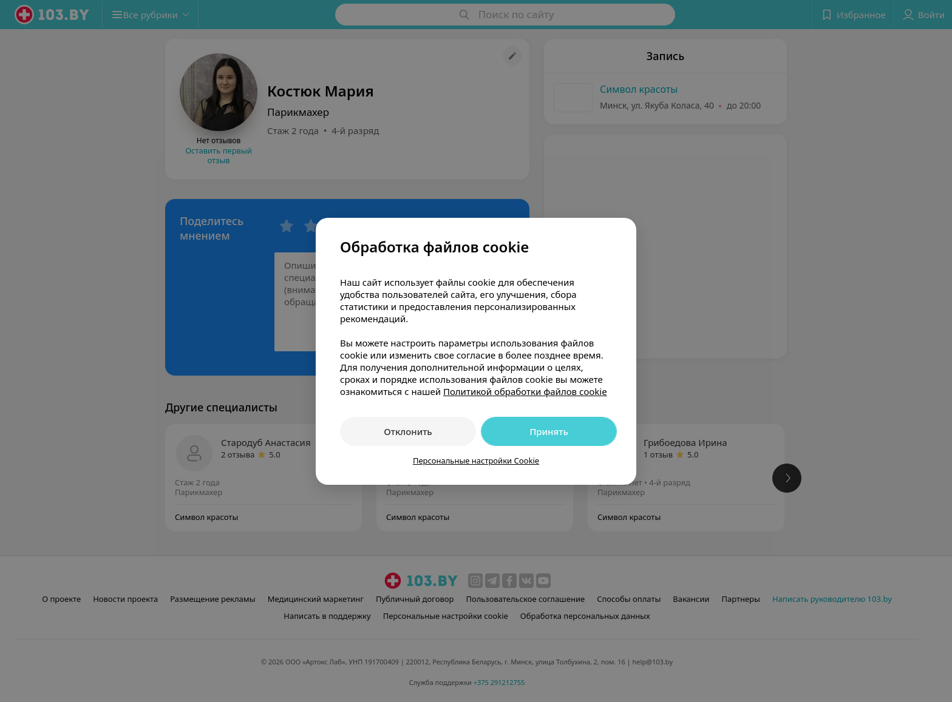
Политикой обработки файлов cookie (525, 391)
